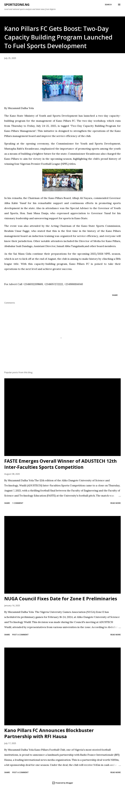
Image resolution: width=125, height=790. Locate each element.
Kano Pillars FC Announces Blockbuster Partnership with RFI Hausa (49, 733)
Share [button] (115, 295)
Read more (115, 503)
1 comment (17, 503)
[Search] (108, 4)
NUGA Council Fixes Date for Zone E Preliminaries (60, 599)
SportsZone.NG (16, 4)
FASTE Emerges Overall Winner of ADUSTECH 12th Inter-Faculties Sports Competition (60, 464)
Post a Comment (20, 634)
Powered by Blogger (62, 783)
